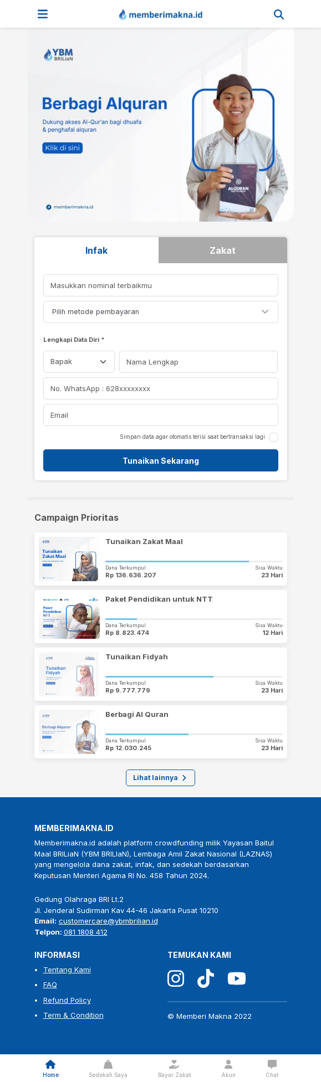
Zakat (223, 250)
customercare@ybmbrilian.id (108, 920)
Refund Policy (67, 1000)
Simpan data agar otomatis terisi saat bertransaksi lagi (192, 436)
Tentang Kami (67, 969)
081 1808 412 (86, 931)
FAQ (50, 984)
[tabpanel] (160, 372)
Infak (96, 250)
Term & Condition (73, 1015)
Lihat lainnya (160, 777)
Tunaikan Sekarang (161, 460)
